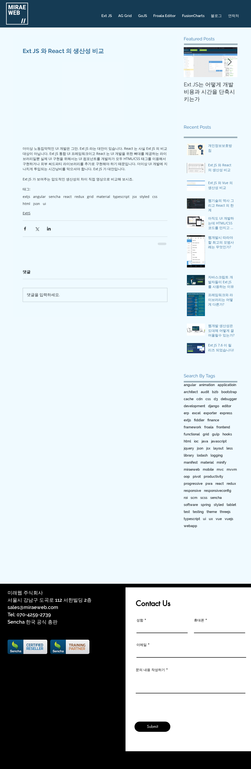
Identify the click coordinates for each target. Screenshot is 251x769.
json (36, 204)
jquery (189, 448)
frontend (223, 427)
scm (194, 498)
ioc (196, 441)
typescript (121, 196)
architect (191, 392)
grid (90, 196)
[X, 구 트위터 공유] (37, 228)
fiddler (199, 420)
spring (206, 505)
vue (219, 519)
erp (186, 413)
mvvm (232, 469)
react (67, 196)
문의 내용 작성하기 (150, 670)
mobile (208, 469)
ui (44, 204)
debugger (229, 399)
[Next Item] (229, 62)
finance (213, 420)
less (229, 448)
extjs (26, 196)
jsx (134, 196)
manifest (191, 462)
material (103, 196)
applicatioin (227, 385)
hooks (227, 434)
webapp (190, 526)
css (154, 196)
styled (144, 196)
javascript (219, 441)
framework (192, 427)
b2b (215, 392)
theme (212, 512)
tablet (231, 505)
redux (79, 196)
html (26, 204)
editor (226, 406)
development (194, 406)
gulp (216, 434)
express (226, 413)
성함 (139, 620)
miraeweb (192, 469)
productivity (213, 476)
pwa (208, 484)
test (187, 512)
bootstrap (229, 392)
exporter (210, 413)
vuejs (229, 519)
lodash (202, 455)
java (205, 441)
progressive (193, 484)
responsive (192, 491)
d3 (216, 399)
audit (205, 392)
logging (217, 455)
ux (211, 519)
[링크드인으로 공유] (49, 228)
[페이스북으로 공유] (25, 228)
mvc (220, 469)
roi (186, 498)
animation (207, 385)
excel (196, 413)
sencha (54, 196)
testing (198, 512)
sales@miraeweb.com (33, 607)
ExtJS (26, 213)
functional (192, 434)
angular (39, 196)
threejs (225, 512)
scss (203, 498)
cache (188, 399)
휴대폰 (199, 620)
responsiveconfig (217, 491)
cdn (199, 399)
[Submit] (152, 727)
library (189, 455)
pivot (197, 476)
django (213, 406)
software (191, 505)
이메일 (141, 644)
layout (218, 448)
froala (208, 427)
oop (187, 476)
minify (221, 462)
